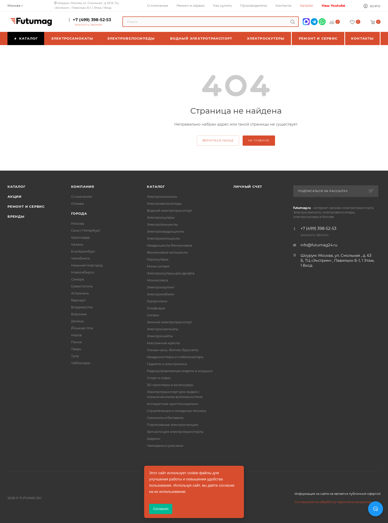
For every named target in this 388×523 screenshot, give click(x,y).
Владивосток (82, 307)
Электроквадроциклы (165, 231)
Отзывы (77, 203)
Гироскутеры (157, 259)
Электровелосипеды (164, 203)
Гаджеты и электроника (167, 364)
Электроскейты (160, 336)
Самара (77, 279)
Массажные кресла (163, 343)
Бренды (15, 216)
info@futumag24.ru (318, 245)
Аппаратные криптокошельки (172, 404)
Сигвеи (153, 315)
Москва (77, 223)
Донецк (77, 321)
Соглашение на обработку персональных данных (333, 502)
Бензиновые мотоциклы (167, 252)
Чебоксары (80, 363)
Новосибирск (82, 272)
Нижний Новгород (87, 265)
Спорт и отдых (159, 378)
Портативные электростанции (172, 425)
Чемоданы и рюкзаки (165, 446)
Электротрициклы (162, 224)
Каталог (16, 187)
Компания (82, 187)
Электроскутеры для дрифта (170, 273)
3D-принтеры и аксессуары (170, 385)
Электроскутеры (161, 217)
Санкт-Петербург (85, 230)
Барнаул (78, 300)
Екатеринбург (83, 251)
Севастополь (82, 286)
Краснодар (80, 237)
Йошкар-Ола (82, 328)
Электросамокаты (162, 196)
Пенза (76, 342)
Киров (76, 335)
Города (79, 213)
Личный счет (247, 187)
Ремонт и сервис (26, 206)
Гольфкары (156, 308)
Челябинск (80, 258)
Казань (77, 244)
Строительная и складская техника (176, 411)
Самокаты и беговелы (165, 418)
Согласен (160, 509)
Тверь (76, 349)
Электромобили (160, 294)
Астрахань (80, 293)
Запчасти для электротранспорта (175, 432)
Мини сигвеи (158, 266)
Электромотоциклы (163, 238)
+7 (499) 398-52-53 (92, 19)
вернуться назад (218, 140)
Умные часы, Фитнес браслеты (172, 350)
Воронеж (79, 314)
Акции (14, 196)
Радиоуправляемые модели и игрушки (180, 371)
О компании (81, 196)
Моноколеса (157, 280)
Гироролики (157, 301)
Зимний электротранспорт (169, 322)
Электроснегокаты (162, 329)
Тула (75, 356)
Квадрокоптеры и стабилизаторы (175, 357)
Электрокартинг (161, 287)
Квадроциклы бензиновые (169, 245)
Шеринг (154, 439)
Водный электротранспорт (169, 210)
